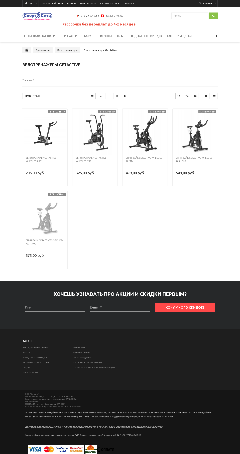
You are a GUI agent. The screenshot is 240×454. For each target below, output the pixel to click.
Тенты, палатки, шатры (35, 347)
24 (186, 96)
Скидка (27, 367)
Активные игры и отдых (36, 363)
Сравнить (32, 95)
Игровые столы (81, 353)
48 (195, 96)
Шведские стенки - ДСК (35, 357)
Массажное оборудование (87, 363)
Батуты (27, 353)
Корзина (207, 3)
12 (178, 96)
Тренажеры (79, 347)
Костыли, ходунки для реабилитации (94, 367)
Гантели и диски (82, 357)
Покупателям (30, 373)
